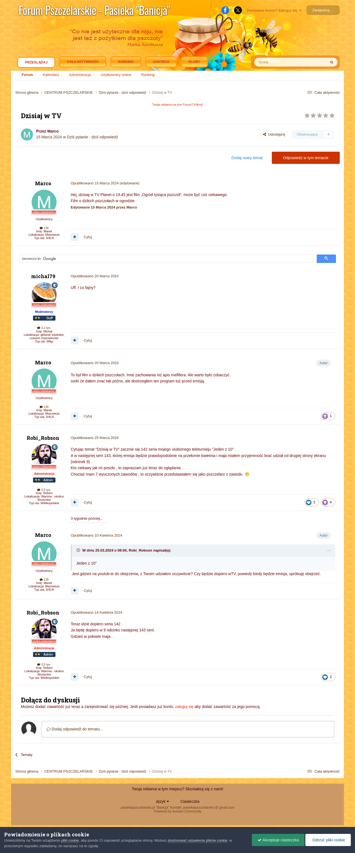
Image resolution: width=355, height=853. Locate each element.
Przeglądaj (36, 63)
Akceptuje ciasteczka (278, 840)
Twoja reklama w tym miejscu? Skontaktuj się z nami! (177, 789)
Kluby (194, 62)
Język (162, 801)
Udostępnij (274, 134)
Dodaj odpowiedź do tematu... (75, 729)
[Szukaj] (277, 62)
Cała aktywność (82, 62)
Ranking (148, 75)
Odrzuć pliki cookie (328, 840)
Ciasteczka (189, 801)
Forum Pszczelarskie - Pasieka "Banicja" (94, 10)
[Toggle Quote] (78, 550)
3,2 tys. (44, 327)
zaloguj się (184, 706)
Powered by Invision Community (177, 811)
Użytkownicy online (116, 75)
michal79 (43, 276)
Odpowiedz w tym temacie (305, 158)
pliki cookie (70, 840)
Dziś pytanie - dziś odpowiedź (92, 137)
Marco (53, 131)
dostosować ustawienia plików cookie (197, 840)
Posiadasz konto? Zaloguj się (274, 10)
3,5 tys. (44, 489)
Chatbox (161, 62)
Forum (27, 75)
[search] (70, 259)
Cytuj (88, 237)
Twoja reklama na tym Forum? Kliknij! (177, 104)
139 (44, 228)
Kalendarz (51, 75)
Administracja (80, 75)
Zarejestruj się (323, 10)
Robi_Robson (43, 438)
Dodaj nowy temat (247, 158)
